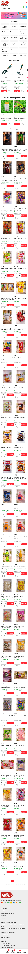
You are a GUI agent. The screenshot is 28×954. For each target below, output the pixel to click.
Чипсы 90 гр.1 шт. (18, 357)
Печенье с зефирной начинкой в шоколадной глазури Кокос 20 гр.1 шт (20, 449)
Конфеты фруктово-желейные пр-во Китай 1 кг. (7, 598)
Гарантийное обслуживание (8, 932)
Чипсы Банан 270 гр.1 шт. (20, 298)
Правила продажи (5, 937)
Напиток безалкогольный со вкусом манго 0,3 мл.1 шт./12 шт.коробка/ (20, 568)
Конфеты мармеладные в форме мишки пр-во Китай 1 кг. (7, 628)
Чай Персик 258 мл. (5, 387)
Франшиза (3, 915)
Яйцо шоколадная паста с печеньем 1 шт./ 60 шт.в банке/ (7, 210)
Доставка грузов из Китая (7, 913)
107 (18, 881)
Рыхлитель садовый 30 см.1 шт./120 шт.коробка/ (19, 81)
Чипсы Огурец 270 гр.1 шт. (7, 268)
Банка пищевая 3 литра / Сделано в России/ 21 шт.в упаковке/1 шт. (6, 118)
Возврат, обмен (4, 934)
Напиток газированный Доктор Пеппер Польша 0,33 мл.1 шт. (6, 180)
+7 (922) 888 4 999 (5, 943)
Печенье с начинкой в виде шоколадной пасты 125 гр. (20, 419)
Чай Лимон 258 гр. (18, 387)
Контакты (3, 918)
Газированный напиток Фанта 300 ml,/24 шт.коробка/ (20, 866)
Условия (3, 910)
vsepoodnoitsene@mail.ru (7, 947)
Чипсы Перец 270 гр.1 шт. (20, 238)
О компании (4, 908)
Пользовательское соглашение (8, 922)
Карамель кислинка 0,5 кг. (20, 715)
